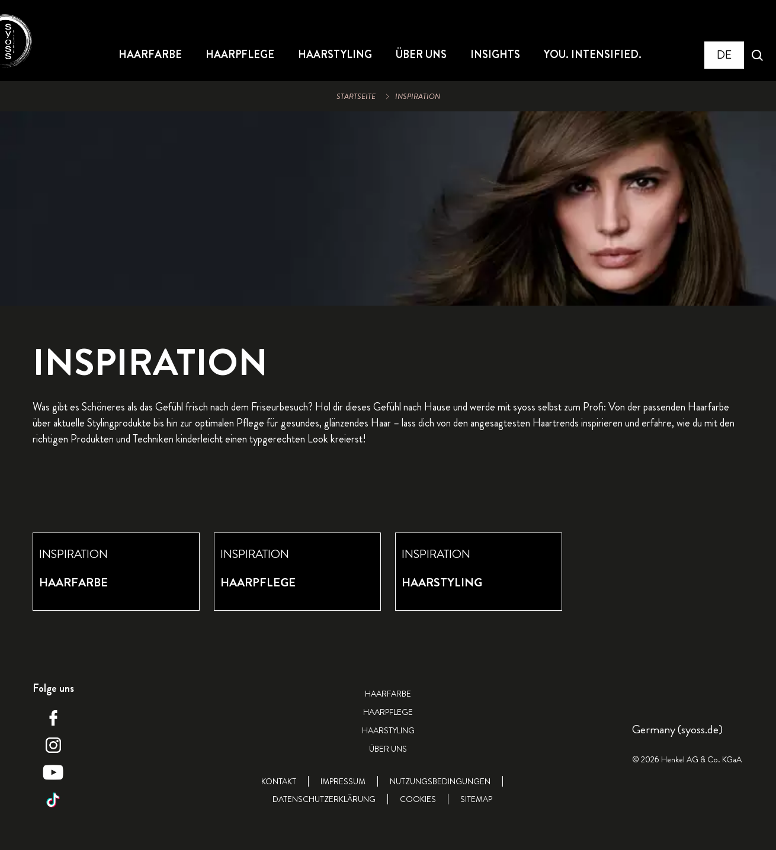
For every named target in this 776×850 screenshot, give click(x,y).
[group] (388, 572)
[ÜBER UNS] (421, 55)
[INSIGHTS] (495, 55)
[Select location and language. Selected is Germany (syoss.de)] (724, 55)
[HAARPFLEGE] (240, 55)
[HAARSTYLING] (335, 55)
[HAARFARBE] (150, 55)
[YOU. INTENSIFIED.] (592, 55)
